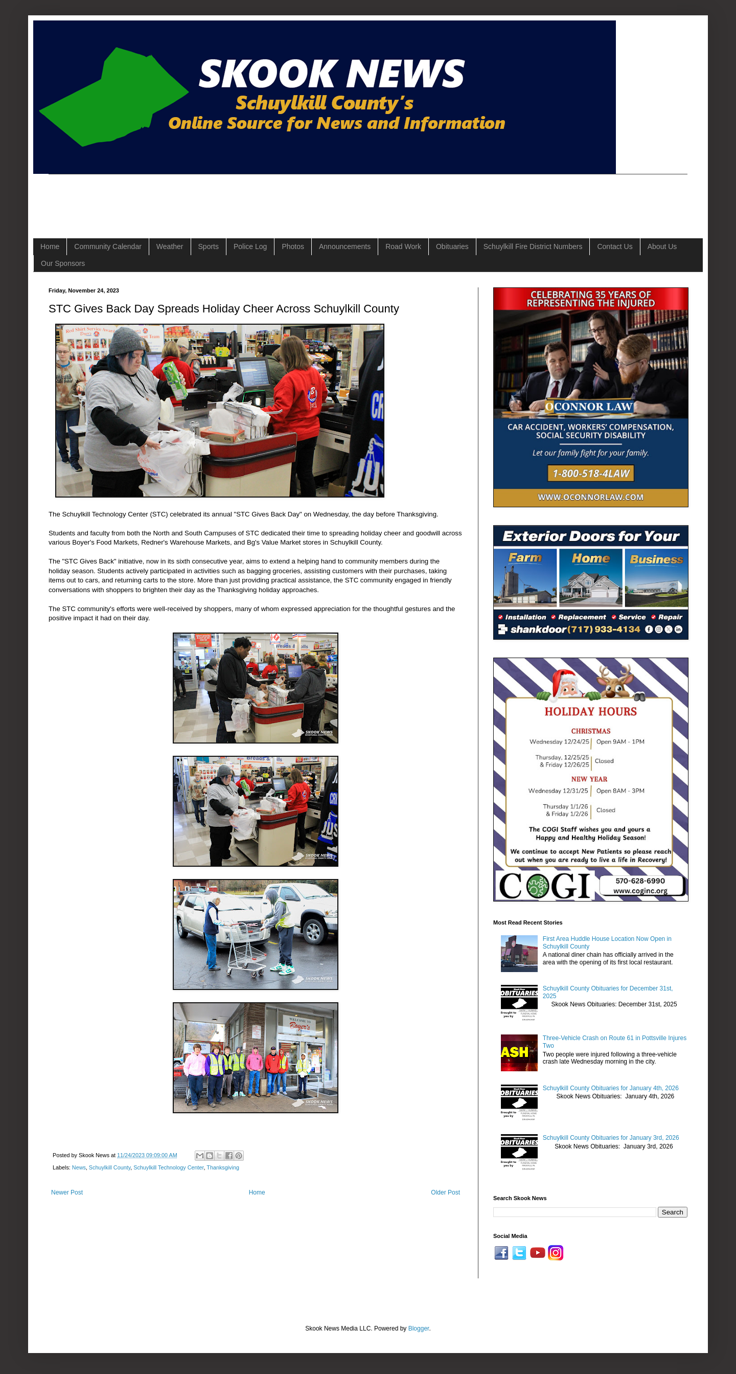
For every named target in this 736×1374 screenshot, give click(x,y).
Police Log (250, 246)
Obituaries (452, 246)
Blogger (418, 1328)
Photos (293, 246)
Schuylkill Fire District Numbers (533, 246)
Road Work (403, 246)
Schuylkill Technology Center (168, 1167)
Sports (208, 246)
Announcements (345, 246)
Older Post (445, 1192)
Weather (169, 246)
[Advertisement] (235, 197)
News (79, 1167)
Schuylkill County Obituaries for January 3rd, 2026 (611, 1137)
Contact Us (614, 246)
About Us (662, 246)
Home (49, 246)
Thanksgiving (222, 1167)
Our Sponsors (63, 263)
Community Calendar (108, 246)
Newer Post (67, 1192)
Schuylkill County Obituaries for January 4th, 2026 (611, 1088)
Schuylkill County (109, 1167)
